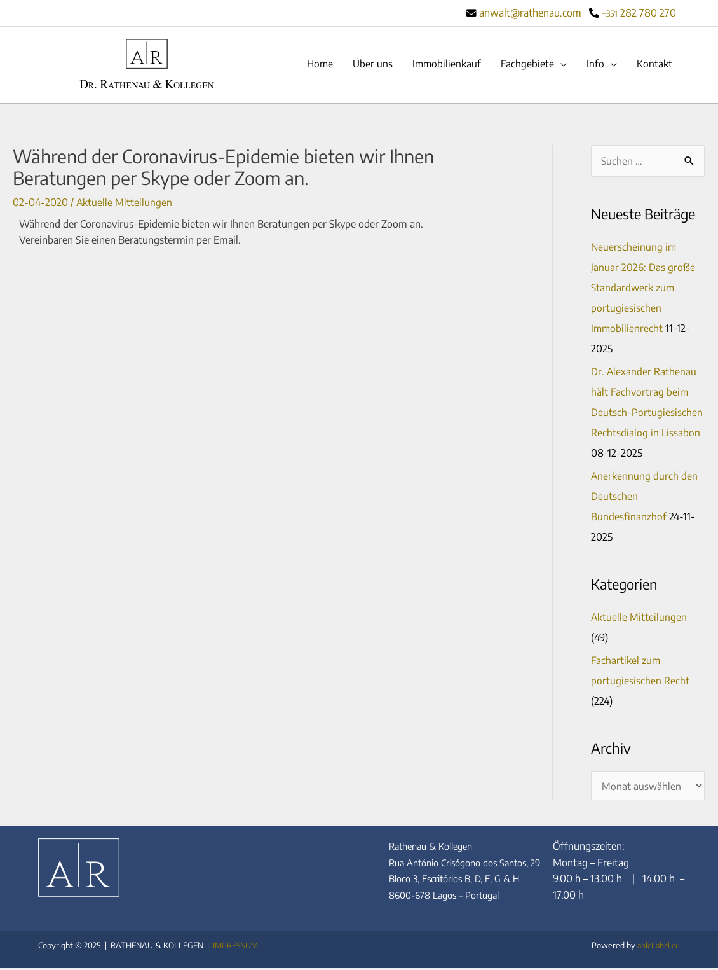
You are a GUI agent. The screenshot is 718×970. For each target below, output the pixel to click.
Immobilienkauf (444, 64)
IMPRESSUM (235, 947)
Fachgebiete (526, 64)
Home (315, 64)
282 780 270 (639, 12)
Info (595, 64)
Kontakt (654, 64)
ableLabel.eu (657, 947)
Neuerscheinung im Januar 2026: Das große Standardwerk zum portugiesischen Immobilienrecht (643, 289)
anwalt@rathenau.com (530, 12)
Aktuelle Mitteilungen (124, 202)
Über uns (369, 64)
